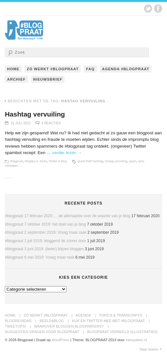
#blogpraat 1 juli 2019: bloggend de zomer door (45, 241)
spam (132, 161)
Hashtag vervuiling (35, 114)
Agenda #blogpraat (125, 69)
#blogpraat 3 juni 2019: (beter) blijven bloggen (44, 249)
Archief (16, 79)
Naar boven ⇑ (151, 349)
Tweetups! (15, 326)
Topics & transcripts (120, 315)
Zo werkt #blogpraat (52, 69)
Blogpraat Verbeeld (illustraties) (122, 332)
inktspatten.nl (136, 340)
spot (140, 161)
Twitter (148, 9)
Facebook (158, 9)
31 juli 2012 (21, 123)
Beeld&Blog (52, 321)
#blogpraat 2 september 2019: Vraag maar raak (45, 232)
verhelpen (11, 165)
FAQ (90, 69)
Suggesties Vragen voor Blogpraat (42, 332)
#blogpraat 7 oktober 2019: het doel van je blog (45, 224)
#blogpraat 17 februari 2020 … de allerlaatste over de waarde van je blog (67, 216)
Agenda (83, 315)
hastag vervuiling (116, 161)
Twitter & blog (57, 161)
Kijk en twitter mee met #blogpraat (108, 321)
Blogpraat (16, 161)
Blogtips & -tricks (36, 161)
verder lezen (67, 152)
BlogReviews (18, 321)
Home (13, 69)
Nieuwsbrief (48, 79)
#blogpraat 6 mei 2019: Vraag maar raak (39, 257)
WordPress (60, 340)
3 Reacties (51, 123)
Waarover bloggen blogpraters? (69, 326)
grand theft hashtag (90, 161)
